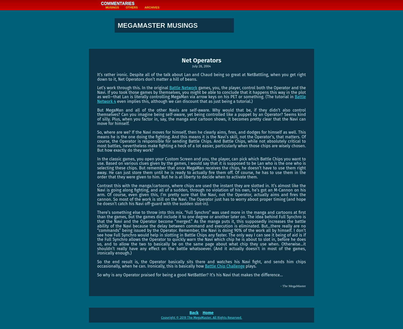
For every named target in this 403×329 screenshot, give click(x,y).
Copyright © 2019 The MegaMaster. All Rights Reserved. (201, 317)
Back (193, 312)
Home (208, 312)
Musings (112, 7)
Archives (151, 7)
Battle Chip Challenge (225, 266)
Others (132, 7)
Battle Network (183, 87)
